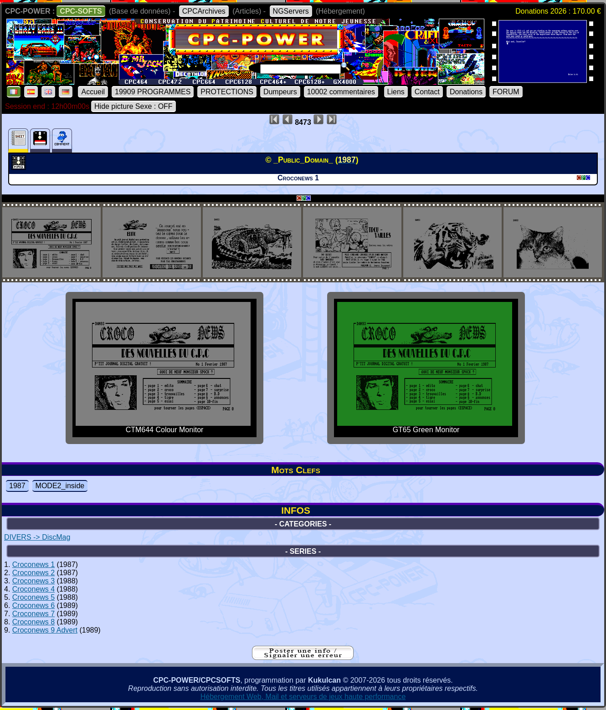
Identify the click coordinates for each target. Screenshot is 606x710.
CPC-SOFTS (81, 11)
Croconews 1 (33, 564)
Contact (427, 92)
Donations (466, 92)
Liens (396, 92)
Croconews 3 (33, 581)
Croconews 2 (33, 573)
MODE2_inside (60, 486)
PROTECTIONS (226, 92)
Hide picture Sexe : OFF (133, 106)
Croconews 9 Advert (44, 630)
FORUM (506, 92)
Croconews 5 (33, 597)
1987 (17, 486)
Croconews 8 (33, 622)
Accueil (93, 92)
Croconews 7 (33, 614)
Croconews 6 (33, 605)
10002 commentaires (341, 92)
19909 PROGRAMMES (152, 92)
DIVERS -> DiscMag (37, 537)
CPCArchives (204, 11)
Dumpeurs (280, 92)
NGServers (291, 11)
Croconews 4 (33, 589)
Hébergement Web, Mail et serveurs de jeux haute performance (303, 696)
